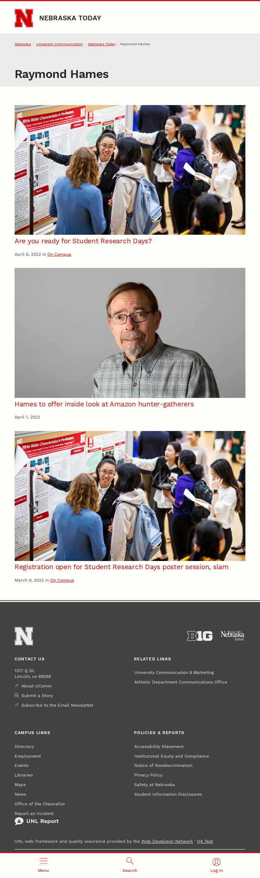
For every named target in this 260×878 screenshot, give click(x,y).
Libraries (24, 775)
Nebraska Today (70, 18)
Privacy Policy (148, 775)
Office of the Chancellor (40, 803)
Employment (28, 756)
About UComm (36, 686)
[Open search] (130, 865)
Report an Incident (37, 818)
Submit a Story (37, 695)
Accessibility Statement (159, 746)
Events (21, 765)
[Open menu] (43, 865)
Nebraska (23, 44)
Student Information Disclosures (168, 794)
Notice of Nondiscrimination (163, 765)
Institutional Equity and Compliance (171, 756)
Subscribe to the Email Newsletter (57, 705)
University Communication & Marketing (174, 672)
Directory (24, 746)
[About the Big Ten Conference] (199, 636)
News (20, 794)
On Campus (59, 254)
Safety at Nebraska (154, 784)
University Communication (59, 44)
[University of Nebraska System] (232, 636)
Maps (20, 784)
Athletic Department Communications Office (180, 682)
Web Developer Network (167, 841)
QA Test (205, 841)
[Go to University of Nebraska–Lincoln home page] (24, 18)
